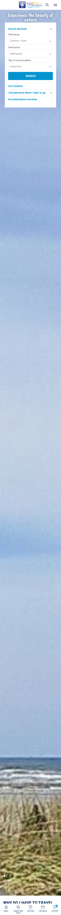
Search (31, 76)
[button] (4, 876)
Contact (54, 911)
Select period (16, 53)
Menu (6, 911)
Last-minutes (15, 86)
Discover (30, 911)
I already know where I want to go (27, 92)
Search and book (17, 28)
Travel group (13, 34)
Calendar (43, 911)
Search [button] (47, 5)
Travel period (14, 47)
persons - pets (18, 40)
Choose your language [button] (55, 5)
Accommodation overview (22, 99)
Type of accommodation (19, 60)
